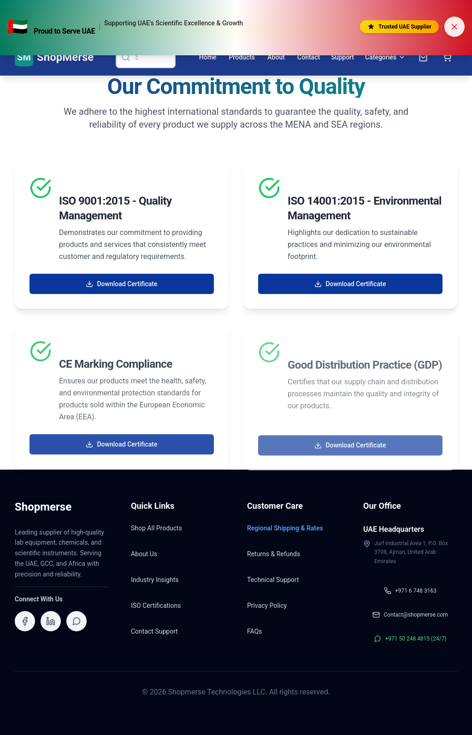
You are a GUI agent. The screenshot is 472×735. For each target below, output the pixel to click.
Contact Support (154, 631)
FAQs (254, 631)
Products (242, 57)
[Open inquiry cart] (423, 57)
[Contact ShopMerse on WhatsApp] (76, 621)
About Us (144, 554)
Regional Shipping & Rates (285, 528)
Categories (385, 57)
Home (208, 57)
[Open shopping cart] (447, 57)
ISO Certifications (156, 605)
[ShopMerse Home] (54, 57)
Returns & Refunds (273, 554)
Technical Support (273, 579)
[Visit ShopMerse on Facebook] (25, 621)
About (276, 57)
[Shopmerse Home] (43, 510)
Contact (308, 57)
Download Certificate (121, 284)
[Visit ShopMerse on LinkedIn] (51, 621)
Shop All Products (156, 528)
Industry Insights (154, 579)
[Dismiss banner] (454, 27)
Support (342, 57)
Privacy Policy (267, 605)
